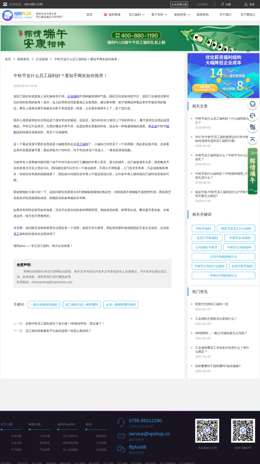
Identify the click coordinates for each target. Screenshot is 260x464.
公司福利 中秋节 (206, 247)
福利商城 (112, 14)
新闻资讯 (203, 14)
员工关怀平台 (70, 436)
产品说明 (45, 449)
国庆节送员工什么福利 (236, 228)
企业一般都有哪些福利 (121, 304)
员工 (16, 234)
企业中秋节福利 (242, 266)
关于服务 (16, 449)
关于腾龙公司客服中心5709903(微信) (248, 33)
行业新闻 (42, 59)
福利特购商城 (70, 442)
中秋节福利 (203, 228)
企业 (154, 126)
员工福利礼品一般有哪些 (81, 304)
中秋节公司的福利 (239, 247)
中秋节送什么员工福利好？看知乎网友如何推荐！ (87, 59)
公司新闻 (101, 442)
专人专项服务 (70, 449)
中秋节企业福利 (239, 238)
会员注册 (16, 436)
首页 (89, 14)
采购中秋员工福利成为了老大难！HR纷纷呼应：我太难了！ (65, 323)
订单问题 (45, 436)
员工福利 (135, 14)
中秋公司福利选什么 (223, 275)
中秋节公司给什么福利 (209, 266)
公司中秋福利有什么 (223, 256)
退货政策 (45, 442)
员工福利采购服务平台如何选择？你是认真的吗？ (58, 330)
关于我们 (225, 14)
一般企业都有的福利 (43, 304)
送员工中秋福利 (207, 238)
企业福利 (73, 96)
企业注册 (16, 442)
